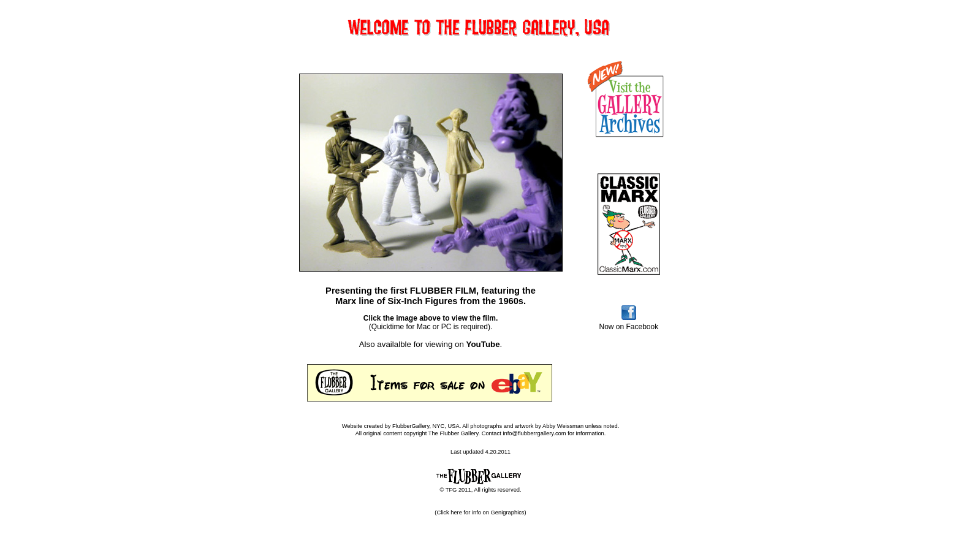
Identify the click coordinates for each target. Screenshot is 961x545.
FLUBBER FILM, (444, 290)
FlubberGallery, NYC (418, 426)
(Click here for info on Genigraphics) (480, 512)
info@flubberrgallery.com (535, 433)
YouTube (483, 344)
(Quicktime (386, 326)
